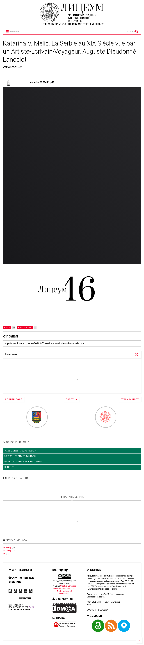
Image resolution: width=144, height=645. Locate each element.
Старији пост (130, 399)
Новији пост (13, 399)
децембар (7, 547)
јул (4, 554)
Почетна (71, 399)
